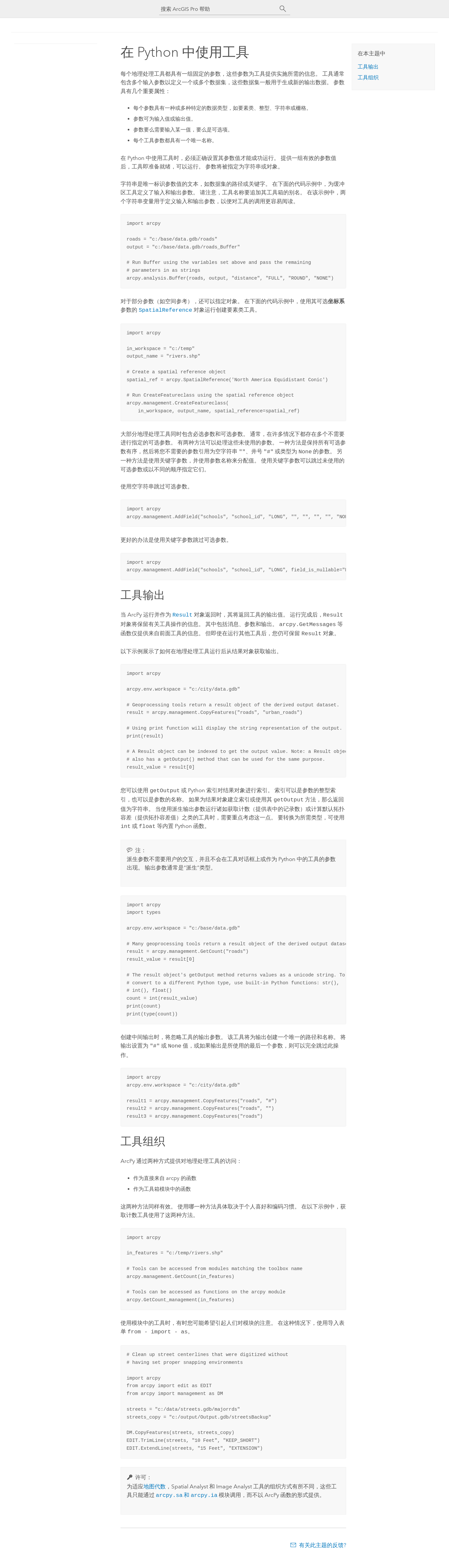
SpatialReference (165, 309)
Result (182, 613)
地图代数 (154, 1480)
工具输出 (368, 67)
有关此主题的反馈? (322, 1538)
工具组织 (368, 77)
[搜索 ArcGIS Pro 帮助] (218, 9)
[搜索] (283, 9)
